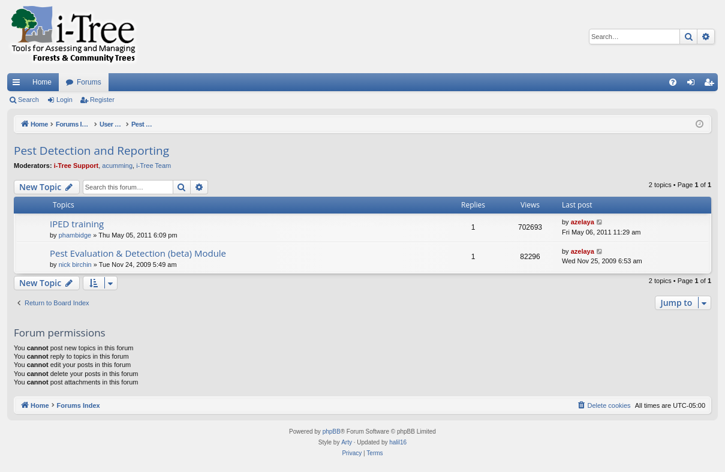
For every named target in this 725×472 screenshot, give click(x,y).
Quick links (18, 84)
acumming (117, 165)
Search (28, 99)
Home (42, 82)
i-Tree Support (76, 165)
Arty (346, 442)
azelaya (582, 222)
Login (64, 99)
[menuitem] (673, 82)
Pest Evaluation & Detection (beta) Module (138, 253)
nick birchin (75, 264)
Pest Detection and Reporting (91, 150)
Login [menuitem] (693, 84)
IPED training (77, 224)
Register (102, 99)
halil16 (398, 442)
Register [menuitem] (711, 84)
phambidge (75, 235)
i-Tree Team (153, 165)
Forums (89, 82)
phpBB (332, 431)
